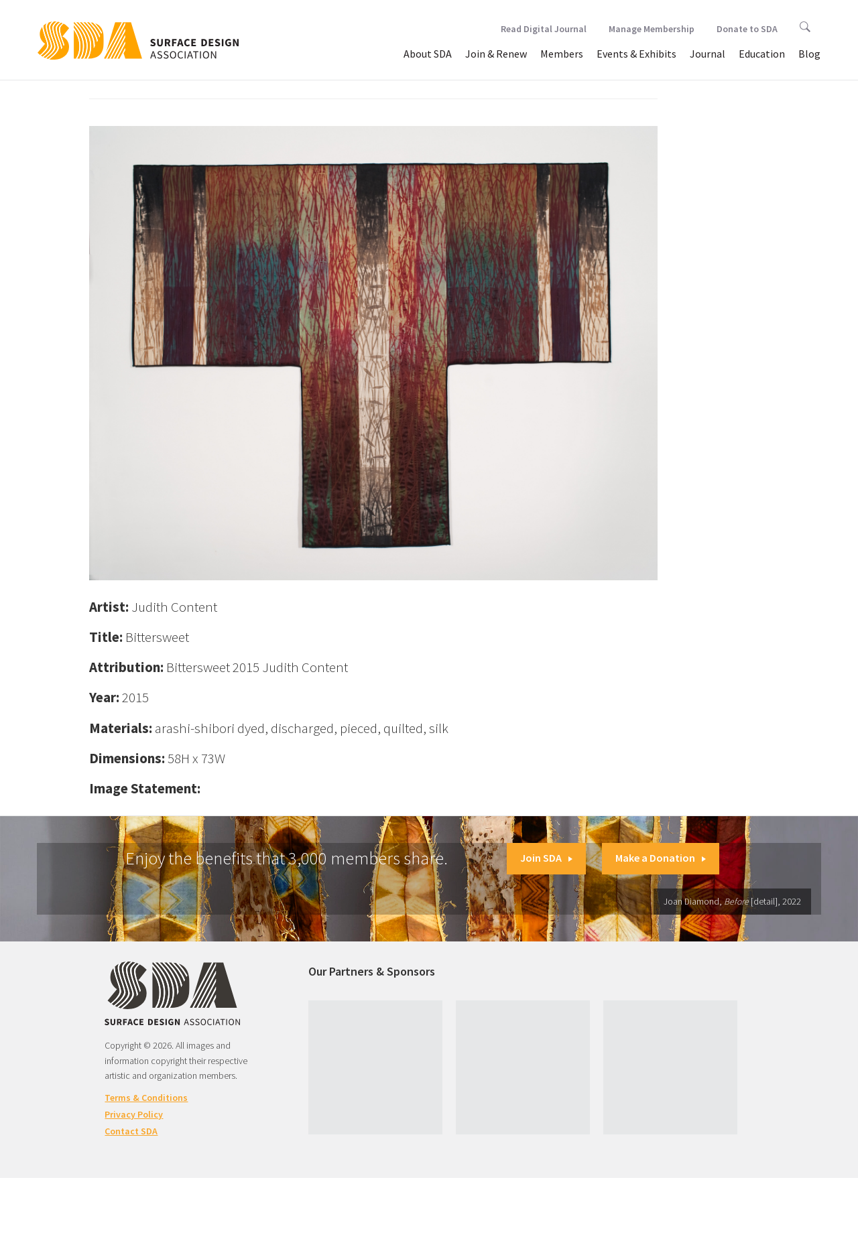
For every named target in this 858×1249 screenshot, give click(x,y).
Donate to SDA (747, 29)
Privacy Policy (134, 1114)
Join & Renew (496, 53)
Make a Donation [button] (660, 857)
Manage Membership (651, 29)
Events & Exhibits (636, 53)
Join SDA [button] (546, 857)
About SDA (428, 53)
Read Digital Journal (544, 29)
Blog (809, 53)
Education (762, 53)
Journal (707, 53)
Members (561, 53)
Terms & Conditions (146, 1098)
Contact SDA (131, 1131)
